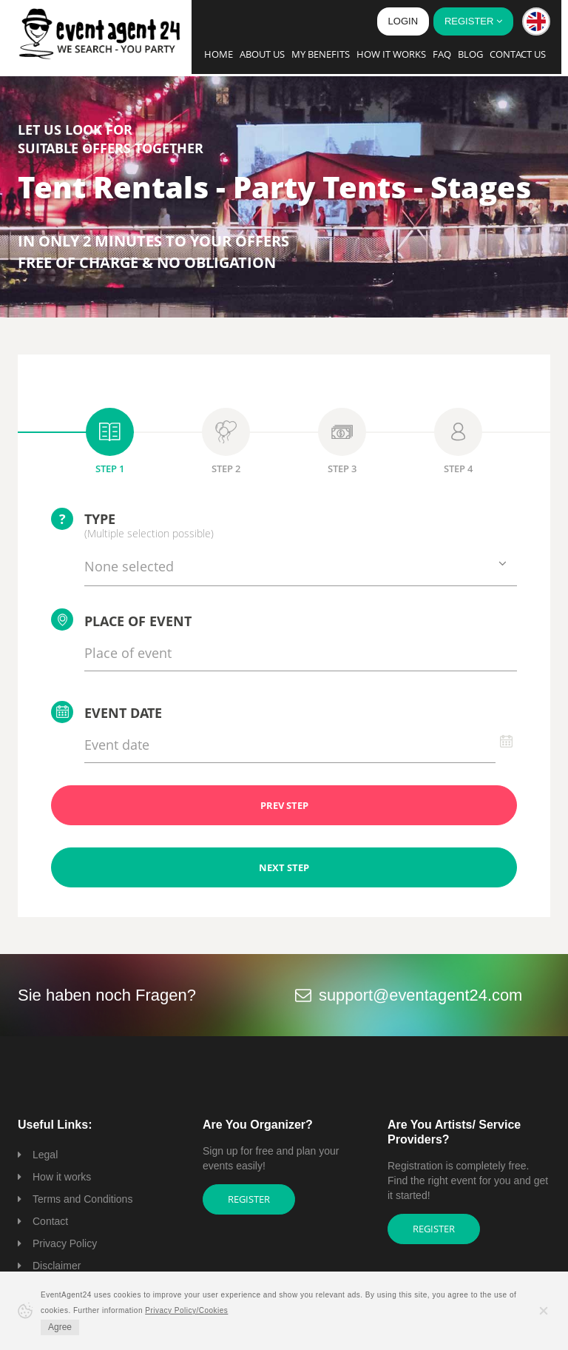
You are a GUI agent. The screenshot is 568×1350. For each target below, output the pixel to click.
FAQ (442, 54)
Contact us (518, 54)
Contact (50, 1221)
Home (218, 54)
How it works (391, 54)
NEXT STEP (284, 867)
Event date (106, 712)
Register (249, 1199)
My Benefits (320, 54)
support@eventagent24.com (421, 995)
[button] (536, 21)
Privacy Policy (65, 1243)
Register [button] (473, 21)
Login (403, 21)
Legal (45, 1155)
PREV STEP (284, 805)
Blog (470, 54)
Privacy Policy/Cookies (186, 1310)
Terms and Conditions (82, 1199)
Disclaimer (57, 1266)
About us (262, 54)
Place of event (121, 619)
